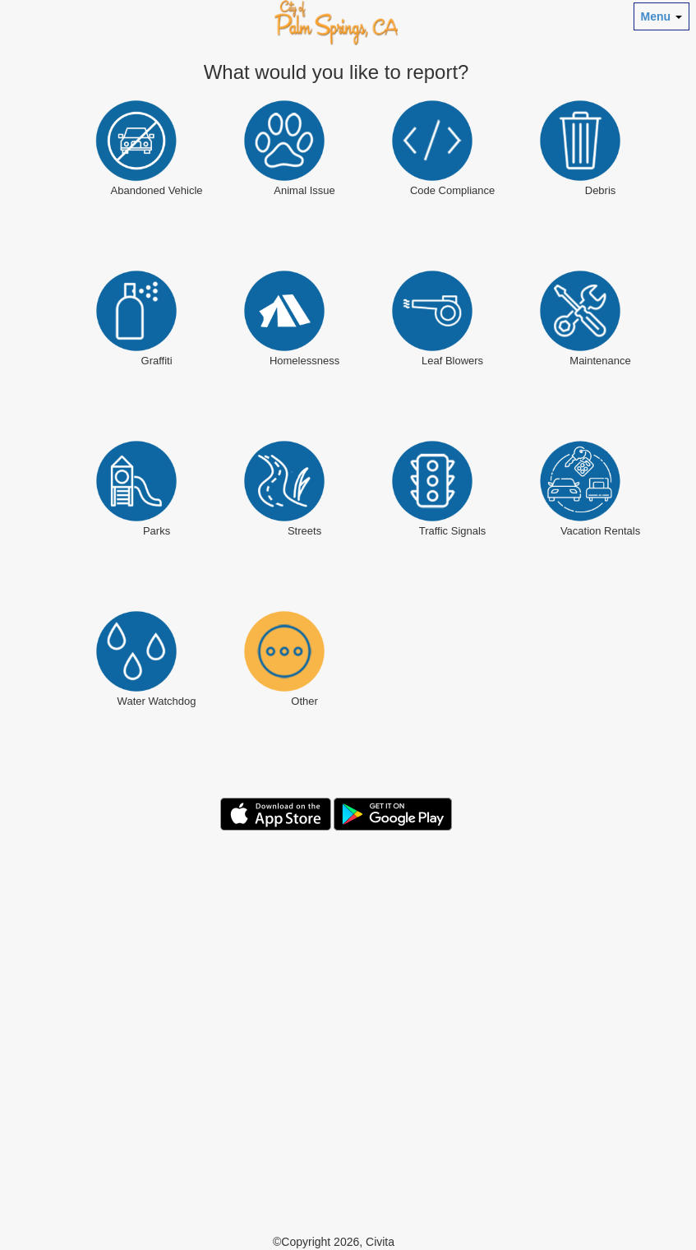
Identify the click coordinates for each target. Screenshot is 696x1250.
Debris (600, 190)
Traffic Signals (452, 531)
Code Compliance (452, 190)
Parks (156, 531)
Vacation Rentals (600, 531)
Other (304, 701)
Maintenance (599, 360)
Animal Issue (304, 190)
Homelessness (304, 360)
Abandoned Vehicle (157, 190)
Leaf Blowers (452, 360)
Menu (661, 16)
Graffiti (157, 360)
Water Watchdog (157, 701)
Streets (304, 531)
